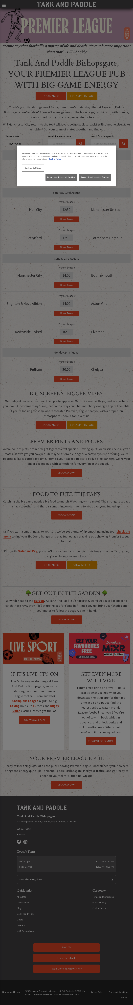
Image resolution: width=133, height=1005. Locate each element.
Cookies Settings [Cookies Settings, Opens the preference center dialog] (33, 168)
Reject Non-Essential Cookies (61, 177)
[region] (66, 165)
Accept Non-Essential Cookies (95, 177)
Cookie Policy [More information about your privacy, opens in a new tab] (55, 159)
